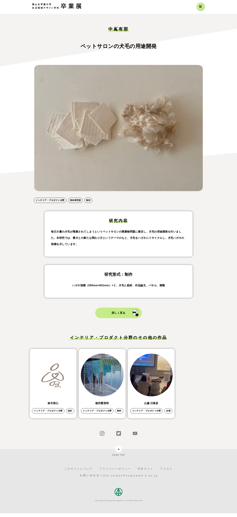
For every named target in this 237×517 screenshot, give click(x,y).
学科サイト (145, 472)
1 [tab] (35, 195)
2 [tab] (42, 195)
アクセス (166, 472)
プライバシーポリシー (115, 472)
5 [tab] (61, 195)
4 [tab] (55, 195)
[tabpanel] (118, 128)
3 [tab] (48, 195)
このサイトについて (78, 472)
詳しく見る (118, 312)
